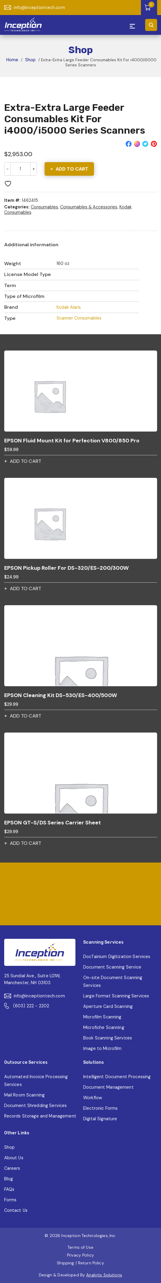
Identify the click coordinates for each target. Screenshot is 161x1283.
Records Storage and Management (40, 1116)
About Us (13, 1157)
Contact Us (16, 1210)
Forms (10, 1200)
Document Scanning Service (112, 967)
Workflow (92, 1097)
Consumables (44, 207)
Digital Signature (100, 1118)
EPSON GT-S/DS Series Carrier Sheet (52, 822)
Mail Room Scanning (24, 1095)
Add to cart (72, 169)
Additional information (31, 244)
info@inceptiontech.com (34, 7)
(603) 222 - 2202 (26, 1006)
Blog (8, 1178)
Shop (30, 59)
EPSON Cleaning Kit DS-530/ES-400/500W (60, 695)
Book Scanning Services (107, 1038)
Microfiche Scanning (103, 1027)
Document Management (108, 1087)
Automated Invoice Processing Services (36, 1080)
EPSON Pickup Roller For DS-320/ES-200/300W (66, 568)
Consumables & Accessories (88, 207)
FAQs (9, 1189)
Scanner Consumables (79, 318)
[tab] (31, 244)
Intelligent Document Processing (117, 1076)
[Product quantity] (20, 169)
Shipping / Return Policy (80, 1263)
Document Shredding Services (35, 1105)
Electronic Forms (100, 1108)
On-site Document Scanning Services (112, 981)
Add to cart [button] (25, 461)
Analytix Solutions (104, 1275)
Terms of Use (80, 1247)
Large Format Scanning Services (116, 996)
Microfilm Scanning (102, 1017)
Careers (12, 1168)
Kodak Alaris (69, 307)
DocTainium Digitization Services (117, 956)
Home (12, 59)
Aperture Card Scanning (108, 1006)
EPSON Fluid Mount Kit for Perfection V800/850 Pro (71, 440)
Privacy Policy (80, 1255)
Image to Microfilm (102, 1048)
